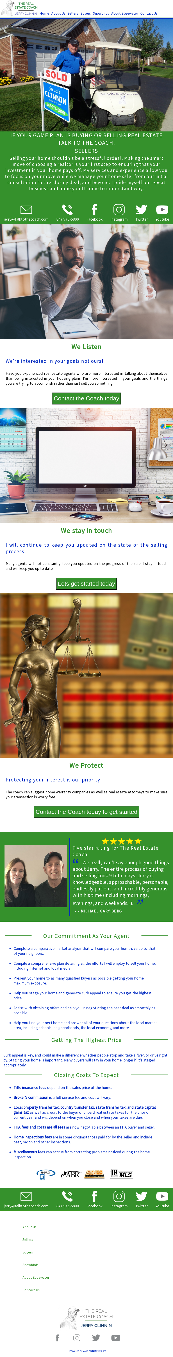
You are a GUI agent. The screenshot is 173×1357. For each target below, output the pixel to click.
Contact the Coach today (86, 398)
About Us (58, 13)
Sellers (73, 13)
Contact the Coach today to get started (86, 811)
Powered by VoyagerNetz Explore (87, 1350)
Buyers (85, 13)
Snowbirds (101, 13)
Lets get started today (86, 583)
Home (44, 13)
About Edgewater (124, 13)
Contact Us (148, 13)
